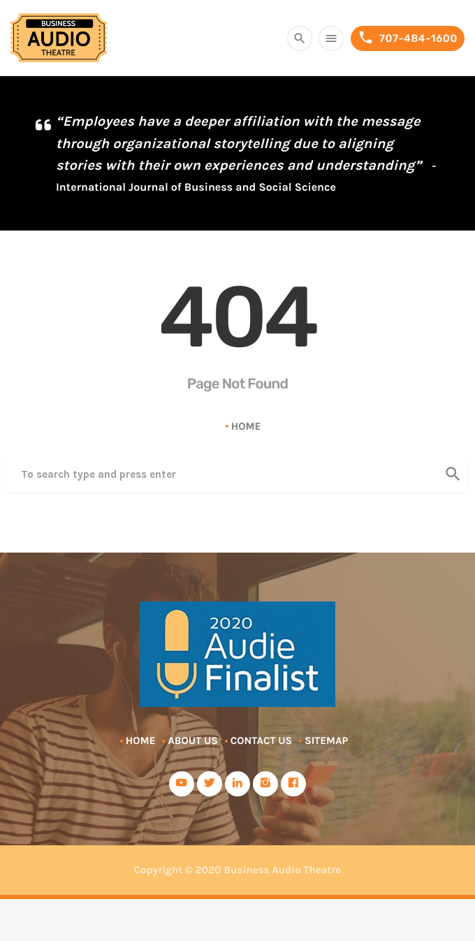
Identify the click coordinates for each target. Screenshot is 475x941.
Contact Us (261, 740)
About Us (192, 740)
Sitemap (326, 740)
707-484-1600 (408, 38)
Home (246, 426)
